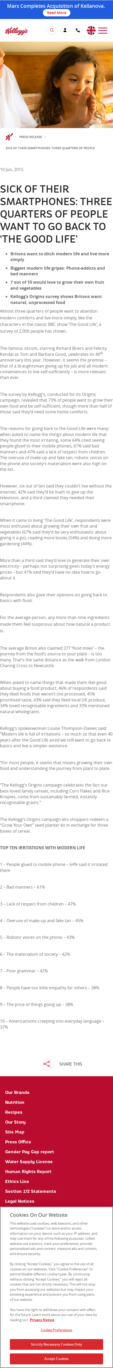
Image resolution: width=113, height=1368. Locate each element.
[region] (56, 1287)
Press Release (30, 137)
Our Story (15, 1122)
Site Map (14, 1132)
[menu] (102, 30)
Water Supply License (29, 1162)
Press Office (18, 1142)
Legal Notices (19, 1201)
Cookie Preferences (56, 1330)
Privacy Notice (42, 1320)
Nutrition (14, 1102)
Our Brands (17, 1093)
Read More (56, 12)
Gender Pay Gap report (29, 1152)
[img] (16, 31)
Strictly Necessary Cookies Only (56, 1344)
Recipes (13, 1112)
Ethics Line (17, 1182)
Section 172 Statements (30, 1191)
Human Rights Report (28, 1172)
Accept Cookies (56, 1358)
